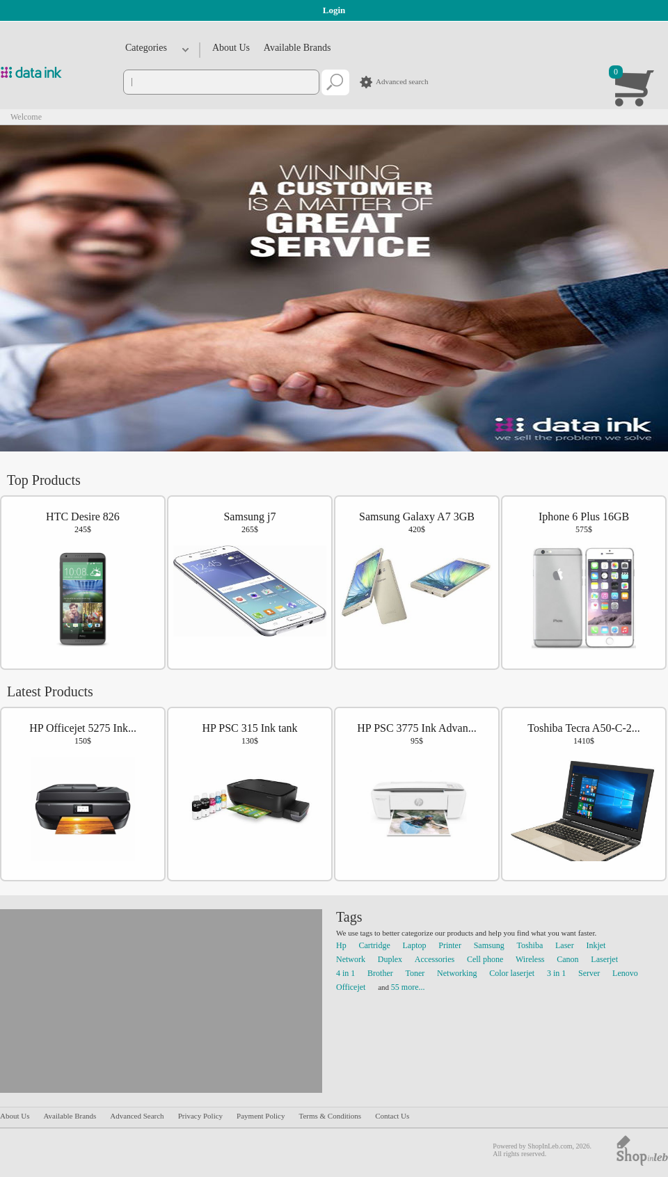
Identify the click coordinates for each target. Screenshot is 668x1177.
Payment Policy (261, 1116)
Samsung (489, 945)
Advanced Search (137, 1116)
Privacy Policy (200, 1116)
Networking (457, 973)
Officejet (350, 987)
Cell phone (485, 959)
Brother (380, 973)
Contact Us (392, 1116)
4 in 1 (345, 973)
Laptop (415, 945)
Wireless (530, 959)
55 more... (408, 987)
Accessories (434, 959)
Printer (449, 945)
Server (589, 973)
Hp (341, 945)
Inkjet (595, 945)
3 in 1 (556, 973)
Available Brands (297, 47)
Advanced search (402, 81)
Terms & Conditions (330, 1116)
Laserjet (604, 959)
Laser (564, 945)
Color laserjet (511, 973)
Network (350, 959)
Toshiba (529, 945)
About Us (231, 47)
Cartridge (374, 945)
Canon (567, 959)
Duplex (390, 959)
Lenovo (625, 973)
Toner (415, 973)
